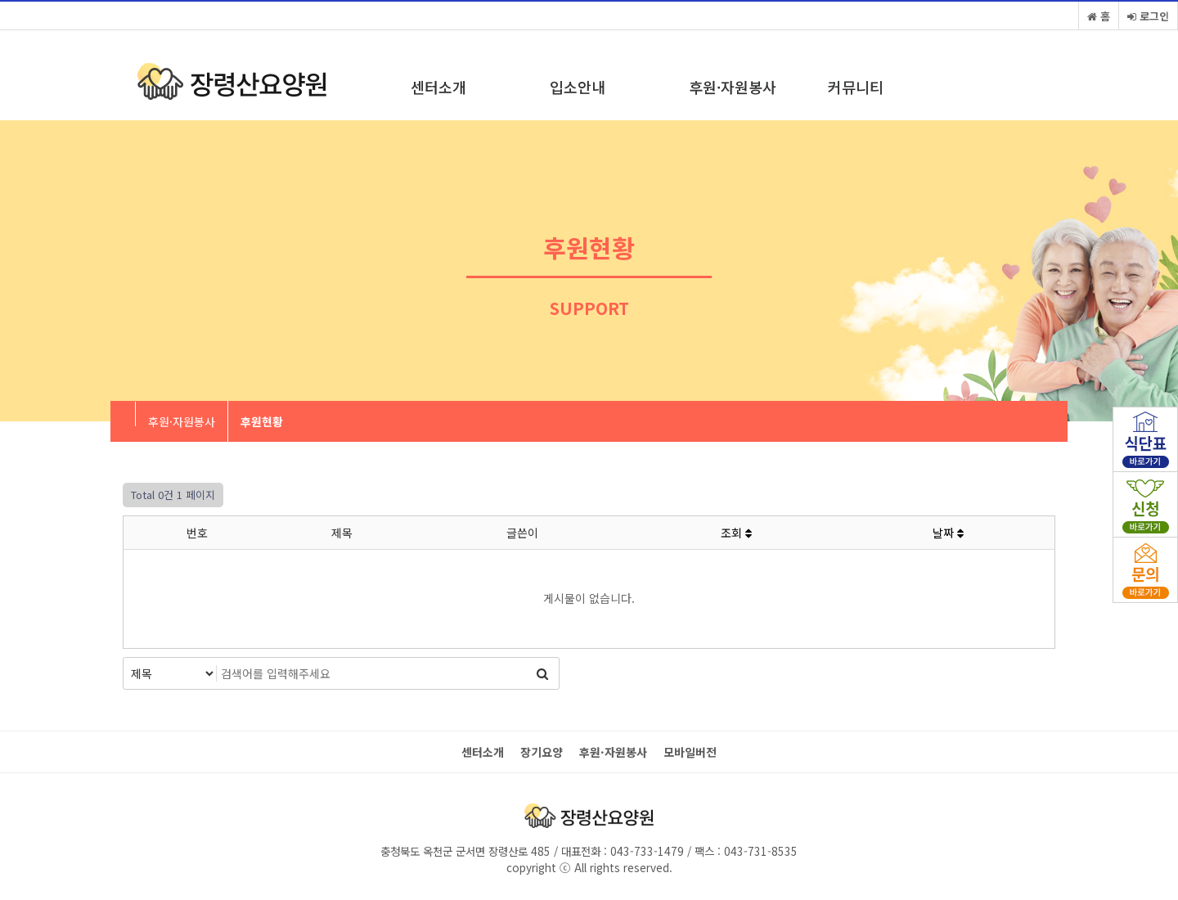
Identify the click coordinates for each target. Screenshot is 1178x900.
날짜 (948, 532)
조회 (736, 532)
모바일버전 (690, 752)
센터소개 (438, 86)
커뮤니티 (856, 86)
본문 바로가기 (0, 0)
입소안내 (577, 86)
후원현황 (262, 421)
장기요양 (541, 752)
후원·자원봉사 (732, 86)
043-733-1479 (645, 851)
